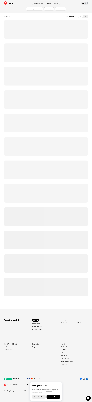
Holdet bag (64, 349)
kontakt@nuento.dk (37, 329)
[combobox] (70, 16)
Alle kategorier (8, 349)
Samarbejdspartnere (67, 361)
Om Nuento (64, 347)
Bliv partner (64, 355)
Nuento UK (64, 364)
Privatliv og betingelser (10, 391)
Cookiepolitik (22, 391)
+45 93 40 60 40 (37, 326)
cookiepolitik (49, 390)
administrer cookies (37, 392)
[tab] (80, 16)
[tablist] (83, 16)
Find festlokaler (65, 358)
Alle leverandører (9, 347)
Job (62, 352)
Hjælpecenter (36, 323)
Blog (33, 347)
